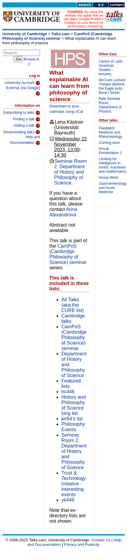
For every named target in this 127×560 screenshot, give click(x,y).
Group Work (108, 177)
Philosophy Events (73, 427)
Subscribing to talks (21, 112)
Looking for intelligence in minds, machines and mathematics (112, 165)
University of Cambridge (24, 34)
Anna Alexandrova (63, 212)
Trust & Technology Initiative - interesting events (73, 483)
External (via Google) (23, 91)
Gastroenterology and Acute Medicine (112, 187)
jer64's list (72, 418)
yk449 (67, 500)
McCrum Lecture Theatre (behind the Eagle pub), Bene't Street (112, 86)
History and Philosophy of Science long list (73, 405)
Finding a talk (26, 119)
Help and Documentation (25, 140)
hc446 (68, 391)
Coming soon (109, 143)
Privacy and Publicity (82, 544)
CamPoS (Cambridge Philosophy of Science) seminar (57, 36)
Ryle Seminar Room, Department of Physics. (110, 105)
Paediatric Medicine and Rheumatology (110, 132)
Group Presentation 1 (110, 151)
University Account (22, 83)
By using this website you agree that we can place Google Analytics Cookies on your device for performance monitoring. (84, 19)
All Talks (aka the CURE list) (72, 305)
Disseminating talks (21, 132)
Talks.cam (60, 34)
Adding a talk (27, 125)
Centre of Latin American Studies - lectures (110, 67)
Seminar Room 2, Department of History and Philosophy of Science (70, 172)
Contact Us (100, 540)
